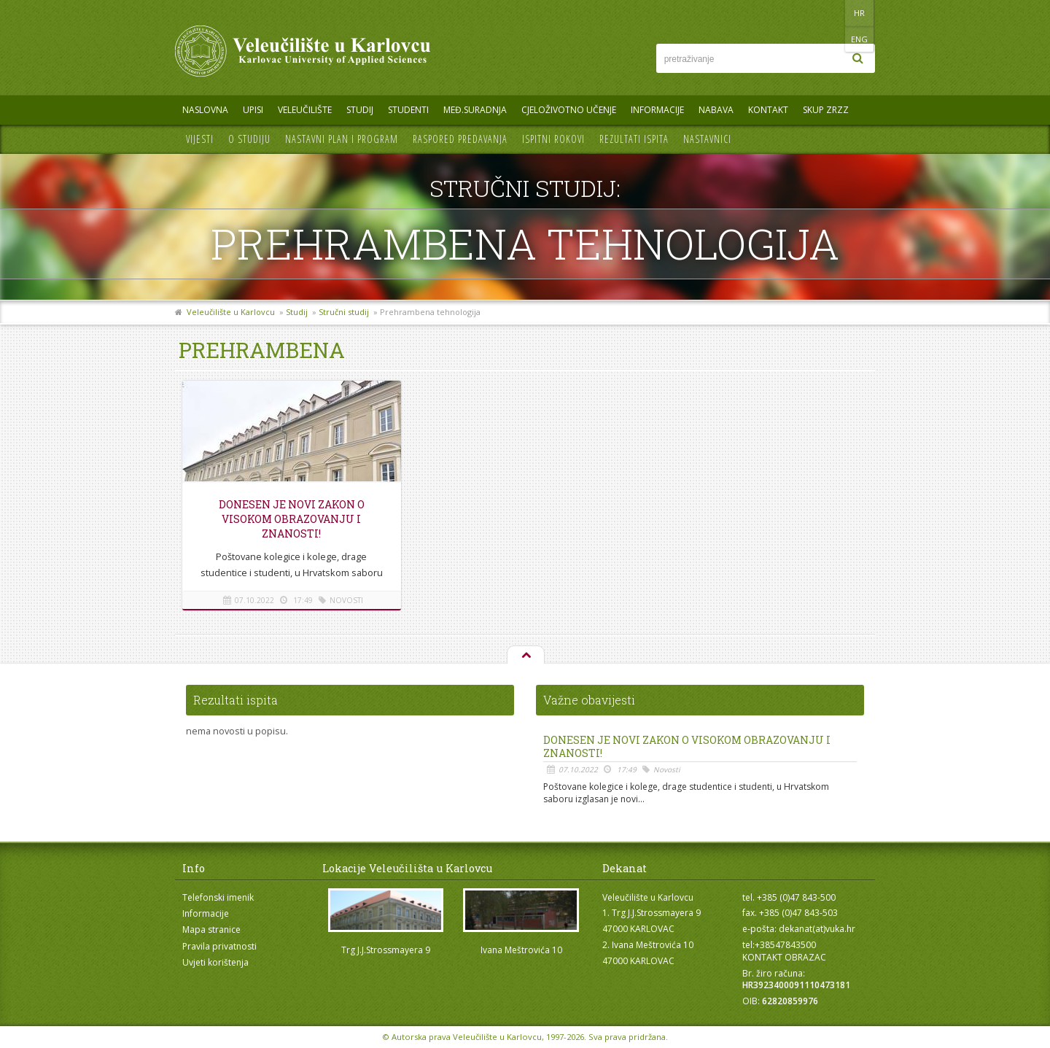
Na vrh (525, 656)
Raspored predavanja (460, 139)
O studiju (249, 139)
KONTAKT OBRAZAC (784, 957)
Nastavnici (707, 139)
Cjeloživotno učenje (568, 110)
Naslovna (205, 110)
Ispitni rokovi (553, 139)
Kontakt (768, 110)
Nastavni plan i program (341, 139)
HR (830, 12)
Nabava (716, 110)
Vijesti (200, 139)
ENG (860, 12)
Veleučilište (305, 110)
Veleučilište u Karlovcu (231, 311)
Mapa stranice (211, 929)
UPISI (253, 110)
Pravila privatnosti (219, 946)
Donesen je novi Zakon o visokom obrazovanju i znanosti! (292, 518)
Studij (359, 110)
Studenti (408, 110)
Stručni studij (344, 311)
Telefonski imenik (218, 897)
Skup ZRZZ (826, 110)
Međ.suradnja (475, 110)
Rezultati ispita (634, 139)
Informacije (657, 110)
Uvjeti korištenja (215, 962)
